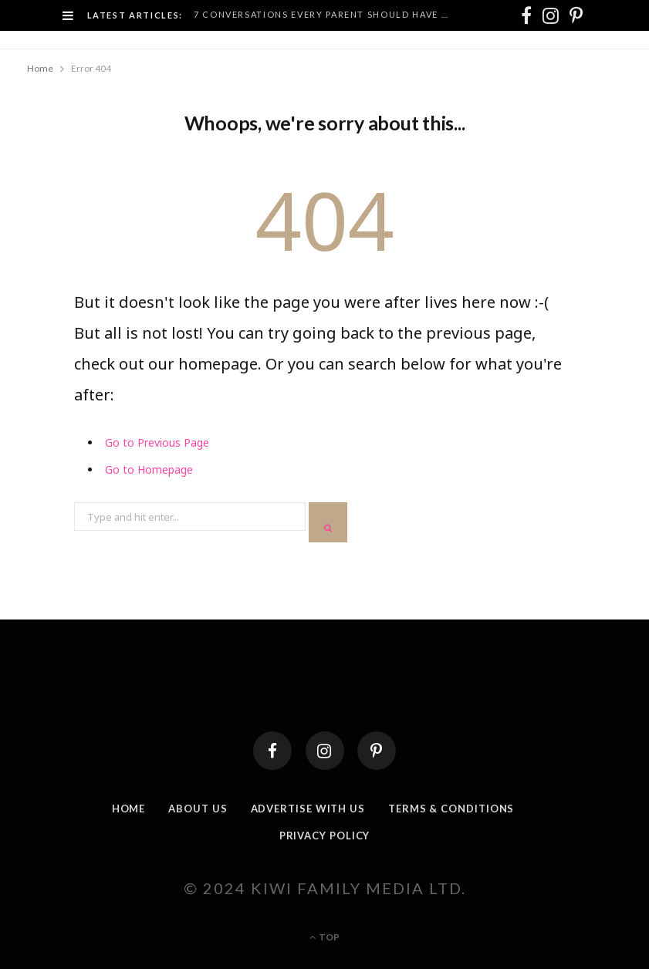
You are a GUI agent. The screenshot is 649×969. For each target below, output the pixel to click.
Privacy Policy (324, 835)
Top (324, 937)
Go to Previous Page (157, 442)
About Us (197, 808)
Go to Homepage (149, 469)
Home (129, 808)
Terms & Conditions (451, 808)
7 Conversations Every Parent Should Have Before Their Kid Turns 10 (327, 14)
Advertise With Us (308, 808)
